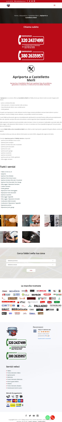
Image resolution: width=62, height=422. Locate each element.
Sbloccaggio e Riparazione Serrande (10, 197)
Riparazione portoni (6, 203)
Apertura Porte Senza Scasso (8, 176)
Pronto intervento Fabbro (14, 371)
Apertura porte (11, 373)
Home (16, 14)
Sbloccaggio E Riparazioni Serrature (10, 182)
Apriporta (3, 172)
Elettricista (10, 375)
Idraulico (9, 382)
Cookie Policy (41, 420)
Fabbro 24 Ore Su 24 (6, 170)
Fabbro (9, 369)
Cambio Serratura (5, 184)
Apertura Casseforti (6, 193)
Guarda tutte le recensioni (44, 336)
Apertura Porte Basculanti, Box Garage (11, 180)
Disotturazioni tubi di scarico (14, 386)
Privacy (35, 420)
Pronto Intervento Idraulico (14, 384)
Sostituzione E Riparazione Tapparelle (11, 201)
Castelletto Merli (33, 14)
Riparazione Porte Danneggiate (9, 189)
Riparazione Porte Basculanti (8, 191)
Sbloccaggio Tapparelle (7, 195)
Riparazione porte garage (7, 205)
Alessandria (23, 14)
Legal (30, 420)
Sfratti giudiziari (5, 186)
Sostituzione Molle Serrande (8, 199)
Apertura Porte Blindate (7, 174)
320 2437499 (10, 1)
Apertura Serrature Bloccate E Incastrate (11, 178)
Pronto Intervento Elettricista (14, 377)
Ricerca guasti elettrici (13, 380)
